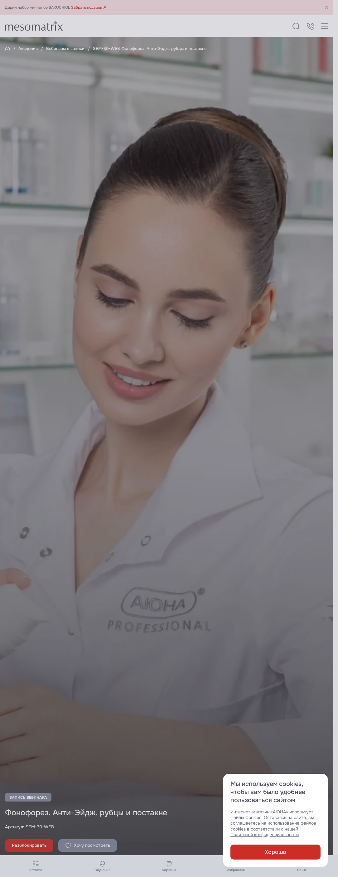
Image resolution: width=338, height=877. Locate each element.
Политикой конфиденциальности (264, 834)
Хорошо (275, 852)
